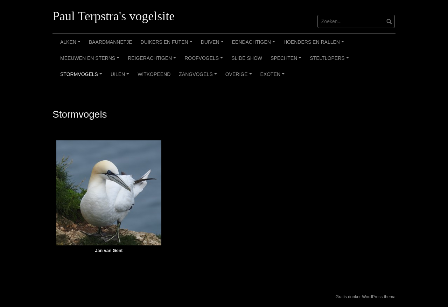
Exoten (273, 76)
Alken (71, 44)
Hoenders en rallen (315, 44)
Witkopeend (154, 74)
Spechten (287, 60)
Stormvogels (82, 76)
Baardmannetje (110, 42)
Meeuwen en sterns (90, 60)
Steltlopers (330, 60)
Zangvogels (199, 76)
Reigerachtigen (153, 60)
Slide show (246, 58)
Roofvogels (204, 60)
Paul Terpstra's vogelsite (113, 16)
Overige (239, 76)
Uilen (121, 76)
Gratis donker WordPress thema (366, 296)
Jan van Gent (108, 250)
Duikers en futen (168, 44)
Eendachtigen (254, 44)
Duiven (213, 44)
